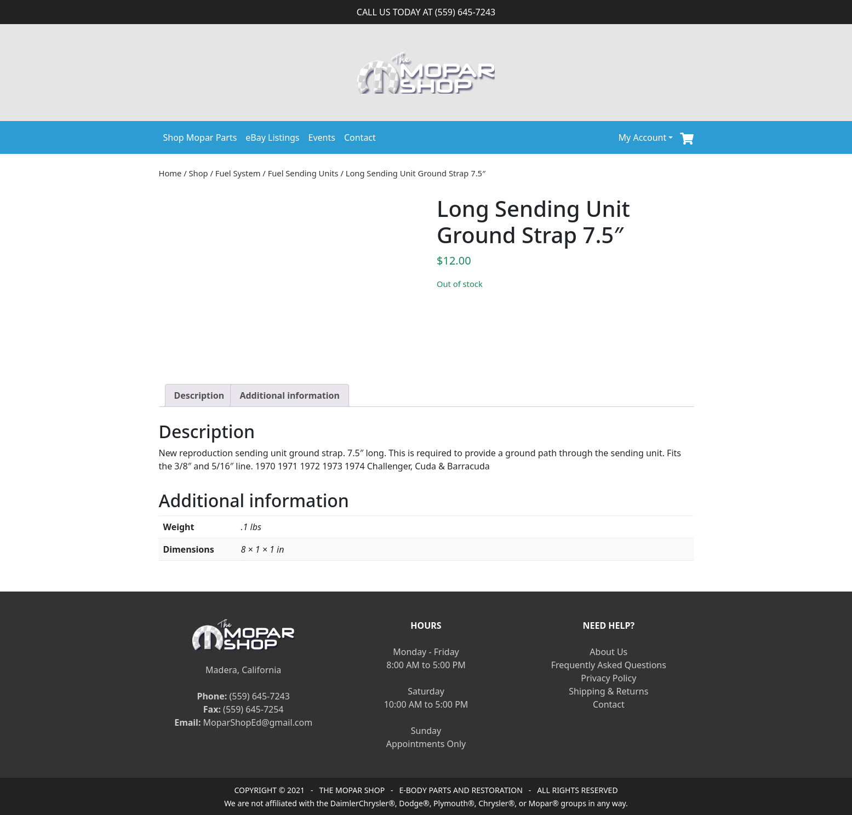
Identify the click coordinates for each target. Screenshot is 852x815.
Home (170, 173)
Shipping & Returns (608, 691)
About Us (608, 652)
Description (199, 395)
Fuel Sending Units (303, 173)
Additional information (289, 395)
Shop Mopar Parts (200, 137)
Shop (198, 173)
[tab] (199, 395)
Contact (360, 137)
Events (321, 137)
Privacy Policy (608, 678)
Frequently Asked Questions (608, 665)
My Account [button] (643, 137)
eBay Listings (272, 137)
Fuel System (238, 173)
